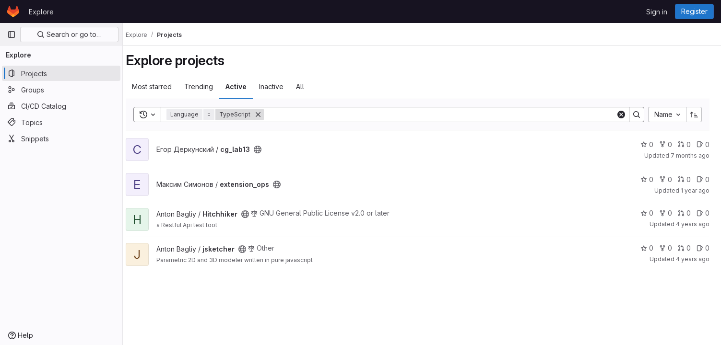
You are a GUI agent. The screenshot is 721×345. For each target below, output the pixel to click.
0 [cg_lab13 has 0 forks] (665, 144)
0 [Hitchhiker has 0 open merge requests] (684, 213)
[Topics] (61, 122)
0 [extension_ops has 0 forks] (665, 179)
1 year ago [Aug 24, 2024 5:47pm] (695, 190)
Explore (41, 12)
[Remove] (266, 114)
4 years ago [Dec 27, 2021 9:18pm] (692, 259)
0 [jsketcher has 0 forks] (665, 248)
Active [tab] (244, 86)
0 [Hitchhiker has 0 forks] (665, 213)
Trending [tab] (207, 86)
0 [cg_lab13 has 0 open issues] (703, 144)
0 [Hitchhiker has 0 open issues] (703, 213)
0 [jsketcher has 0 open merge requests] (684, 248)
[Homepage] (13, 11)
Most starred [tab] (160, 86)
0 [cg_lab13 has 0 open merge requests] (684, 144)
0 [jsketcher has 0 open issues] (703, 248)
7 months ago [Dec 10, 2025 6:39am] (690, 155)
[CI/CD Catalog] (61, 106)
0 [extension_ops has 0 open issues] (703, 179)
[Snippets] (61, 138)
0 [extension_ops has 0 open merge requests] (684, 179)
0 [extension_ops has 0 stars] (646, 179)
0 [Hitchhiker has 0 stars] (646, 213)
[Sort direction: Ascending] (694, 114)
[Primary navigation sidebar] (11, 34)
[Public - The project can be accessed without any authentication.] (266, 149)
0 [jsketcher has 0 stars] (646, 248)
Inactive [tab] (280, 86)
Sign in (656, 12)
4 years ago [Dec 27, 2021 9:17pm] (692, 224)
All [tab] (309, 86)
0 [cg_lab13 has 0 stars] (646, 144)
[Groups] (61, 89)
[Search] (444, 114)
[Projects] (61, 73)
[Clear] (621, 114)
